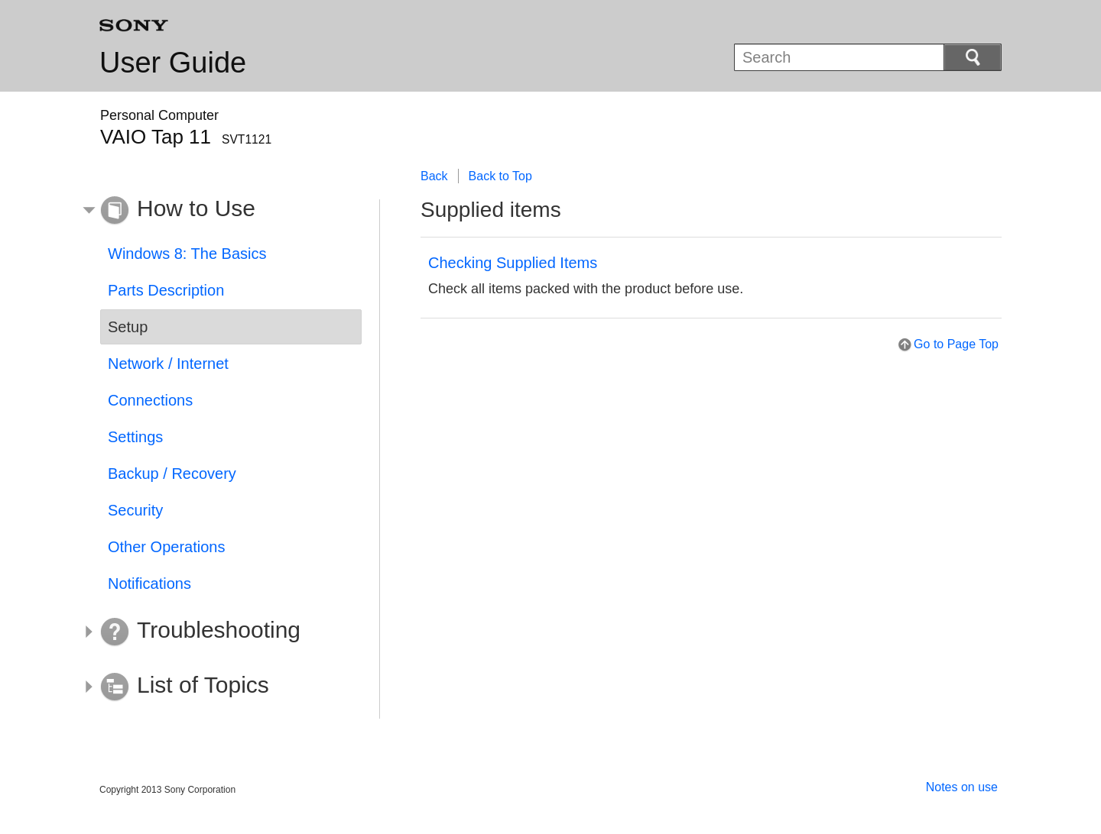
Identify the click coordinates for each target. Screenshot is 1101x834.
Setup (128, 326)
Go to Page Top (956, 344)
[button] (219, 210)
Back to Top (500, 176)
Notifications (149, 583)
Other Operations (166, 546)
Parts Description (166, 290)
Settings (135, 436)
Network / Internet (168, 363)
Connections (150, 400)
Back (434, 176)
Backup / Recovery (172, 473)
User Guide (172, 62)
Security (135, 510)
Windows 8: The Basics (187, 253)
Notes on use (962, 787)
